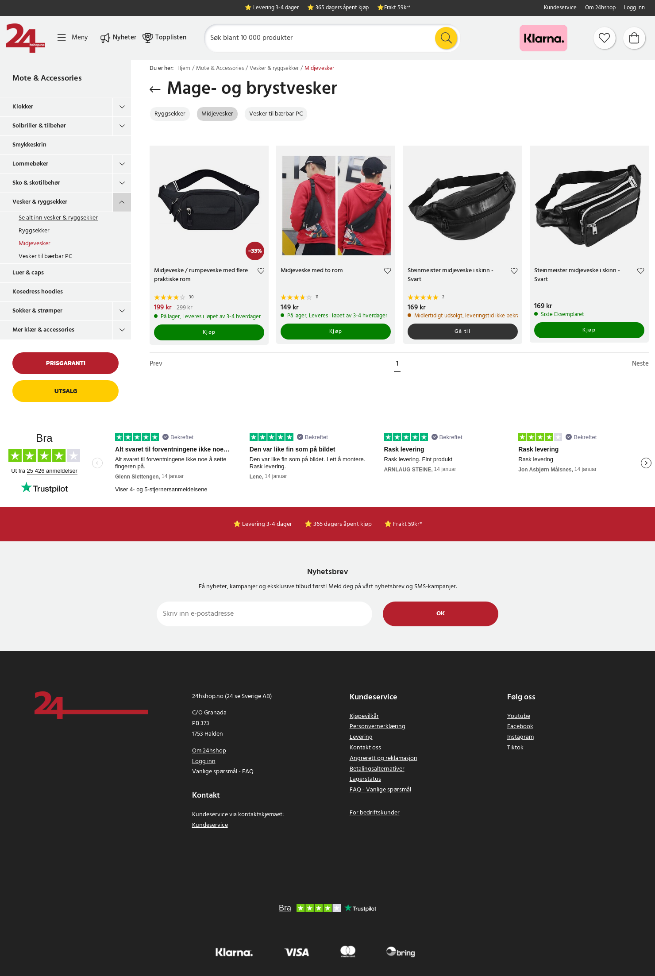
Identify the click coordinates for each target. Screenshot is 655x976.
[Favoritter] (604, 38)
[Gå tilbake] (155, 89)
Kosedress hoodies (37, 292)
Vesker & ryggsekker (39, 202)
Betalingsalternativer (377, 769)
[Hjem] (25, 38)
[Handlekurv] (634, 38)
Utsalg (65, 391)
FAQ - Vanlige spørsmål (380, 790)
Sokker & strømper (37, 311)
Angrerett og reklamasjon (383, 758)
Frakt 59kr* (397, 8)
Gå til (462, 331)
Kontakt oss (365, 748)
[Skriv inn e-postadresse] (264, 614)
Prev (156, 364)
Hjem (183, 68)
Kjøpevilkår (364, 716)
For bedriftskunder (375, 813)
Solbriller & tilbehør (39, 126)
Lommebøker (30, 164)
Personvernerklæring (377, 726)
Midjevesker (34, 244)
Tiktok (515, 748)
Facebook (520, 726)
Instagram (520, 737)
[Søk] (332, 38)
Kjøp (209, 332)
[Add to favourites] (260, 272)
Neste (640, 364)
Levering (361, 737)
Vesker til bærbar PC (45, 256)
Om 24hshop (600, 8)
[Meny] (73, 38)
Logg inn (634, 8)
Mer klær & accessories (43, 330)
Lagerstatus (365, 779)
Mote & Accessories (47, 78)
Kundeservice (560, 8)
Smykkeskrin (29, 145)
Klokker (22, 107)
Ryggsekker (34, 231)
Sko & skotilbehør (36, 183)
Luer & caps (28, 273)
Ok (440, 614)
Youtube (518, 716)
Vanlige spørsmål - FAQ (223, 772)
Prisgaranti (65, 363)
